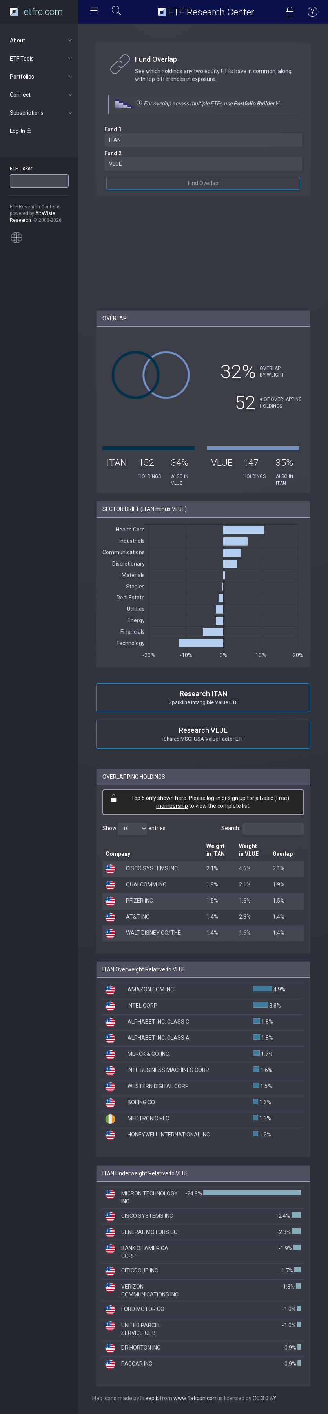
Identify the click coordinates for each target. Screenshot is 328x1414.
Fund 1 (113, 129)
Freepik (149, 1398)
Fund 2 (113, 153)
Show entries (134, 829)
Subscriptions (42, 113)
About (42, 40)
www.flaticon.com (195, 1398)
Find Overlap (203, 183)
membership (172, 806)
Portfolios (42, 77)
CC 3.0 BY (265, 1398)
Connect (42, 95)
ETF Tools (42, 58)
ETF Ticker (21, 168)
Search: (262, 829)
